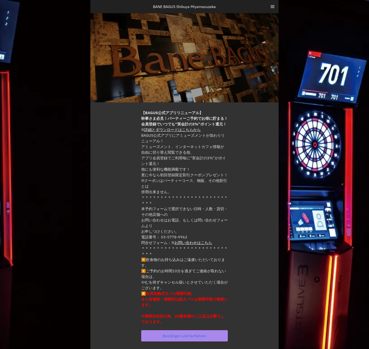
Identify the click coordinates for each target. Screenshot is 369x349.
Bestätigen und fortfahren (184, 335)
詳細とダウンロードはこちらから (172, 129)
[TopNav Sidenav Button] (272, 6)
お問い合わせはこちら (193, 242)
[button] (184, 335)
